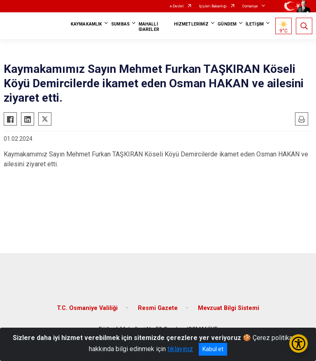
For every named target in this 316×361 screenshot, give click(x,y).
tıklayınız (180, 349)
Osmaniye (250, 6)
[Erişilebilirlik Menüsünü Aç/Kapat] (298, 343)
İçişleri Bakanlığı (213, 6)
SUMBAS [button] (120, 24)
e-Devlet (177, 6)
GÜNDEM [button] (227, 24)
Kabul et (212, 349)
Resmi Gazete (158, 308)
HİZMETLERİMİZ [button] (191, 24)
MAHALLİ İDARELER (149, 26)
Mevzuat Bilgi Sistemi (228, 308)
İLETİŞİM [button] (255, 24)
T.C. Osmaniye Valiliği (87, 308)
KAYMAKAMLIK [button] (86, 24)
